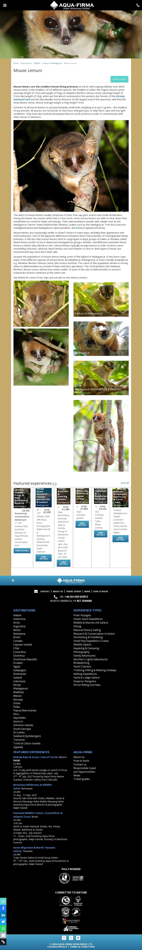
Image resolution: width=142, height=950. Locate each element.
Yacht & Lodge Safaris (86, 677)
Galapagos (19, 670)
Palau (16, 706)
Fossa (79, 227)
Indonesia (19, 681)
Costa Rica (19, 652)
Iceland (17, 677)
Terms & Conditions (82, 946)
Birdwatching (81, 663)
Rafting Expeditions (85, 674)
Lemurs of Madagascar (52, 63)
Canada (17, 641)
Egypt (16, 666)
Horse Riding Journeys (86, 685)
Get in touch (119, 79)
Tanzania (19, 739)
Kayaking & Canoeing (86, 648)
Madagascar (20, 688)
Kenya (17, 685)
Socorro (18, 721)
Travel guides (81, 779)
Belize (17, 630)
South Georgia (22, 729)
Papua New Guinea (24, 710)
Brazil (16, 637)
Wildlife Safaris (82, 644)
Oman (17, 703)
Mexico (17, 696)
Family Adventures (84, 655)
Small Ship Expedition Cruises (91, 641)
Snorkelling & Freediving (88, 637)
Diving (77, 626)
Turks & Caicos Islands (26, 743)
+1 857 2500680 (82, 601)
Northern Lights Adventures (90, 659)
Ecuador (18, 663)
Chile (16, 648)
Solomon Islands (23, 725)
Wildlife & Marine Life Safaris (90, 622)
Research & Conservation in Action (94, 633)
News (87, 591)
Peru (16, 714)
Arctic (16, 622)
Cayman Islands (22, 644)
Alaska (17, 615)
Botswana (19, 633)
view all (125, 482)
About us (78, 757)
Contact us (79, 764)
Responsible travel (84, 768)
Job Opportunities (84, 771)
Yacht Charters (82, 666)
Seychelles (19, 718)
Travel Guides (73, 591)
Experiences (26, 63)
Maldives (18, 692)
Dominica (19, 655)
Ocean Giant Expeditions (88, 619)
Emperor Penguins (84, 681)
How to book (100, 591)
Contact (45, 591)
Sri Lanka (19, 732)
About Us (58, 591)
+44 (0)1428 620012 (76, 596)
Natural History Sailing (87, 630)
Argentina (19, 626)
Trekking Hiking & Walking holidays (94, 670)
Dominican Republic (25, 659)
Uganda (18, 747)
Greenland (19, 674)
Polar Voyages (82, 615)
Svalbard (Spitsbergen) (27, 736)
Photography (81, 652)
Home (16, 63)
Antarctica (19, 619)
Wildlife (37, 63)
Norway (18, 699)
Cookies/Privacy (57, 946)
